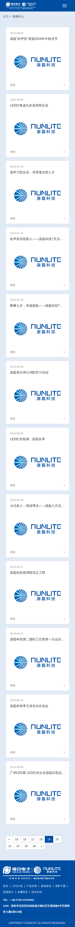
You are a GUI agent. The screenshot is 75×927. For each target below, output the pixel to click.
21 (10, 846)
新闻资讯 (46, 886)
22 (18, 846)
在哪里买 (22, 891)
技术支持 (37, 891)
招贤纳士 (8, 891)
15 (16, 839)
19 (49, 839)
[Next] (41, 846)
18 (41, 839)
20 (57, 839)
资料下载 (60, 886)
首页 (6, 16)
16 (24, 839)
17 (32, 839)
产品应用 (31, 886)
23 (26, 846)
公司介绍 (17, 886)
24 (34, 846)
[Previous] (9, 839)
